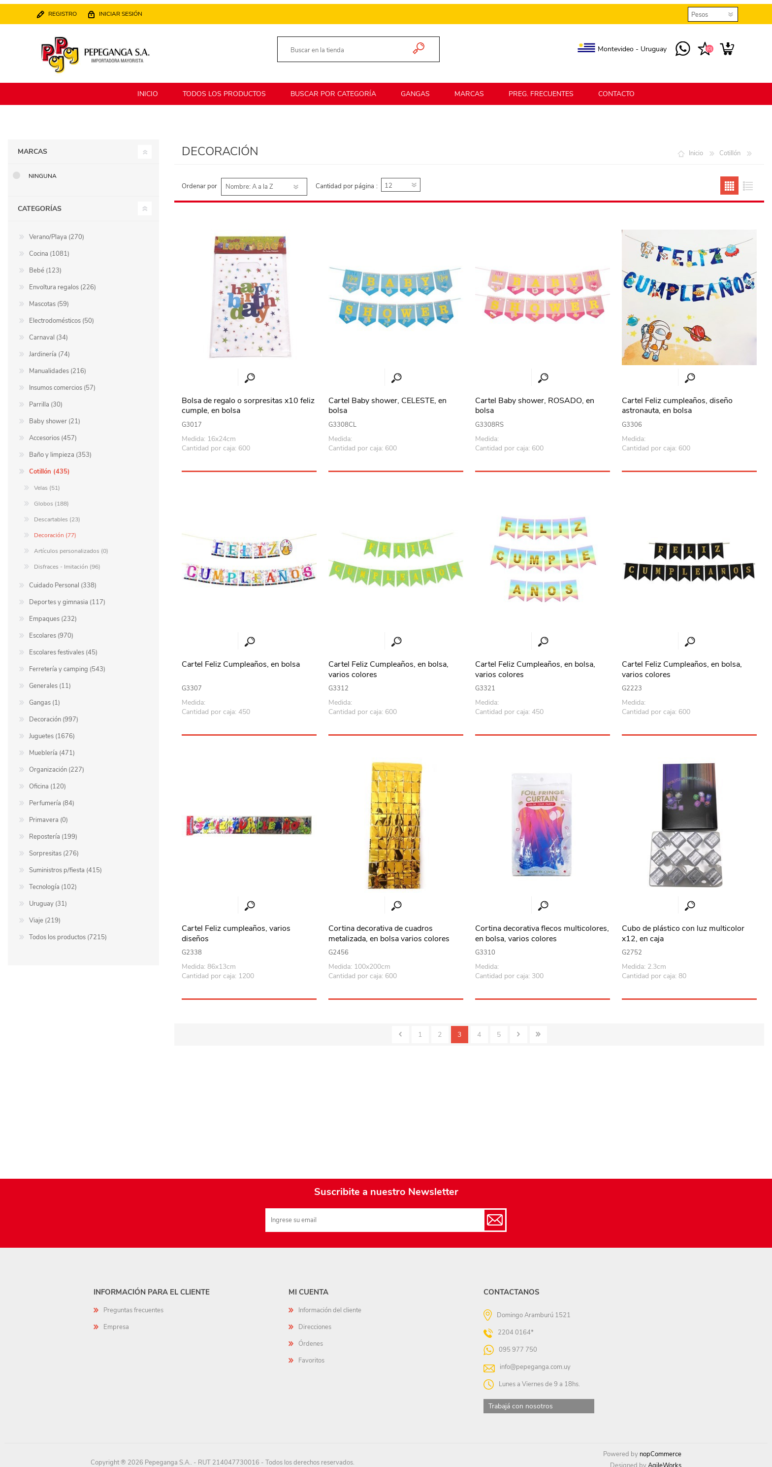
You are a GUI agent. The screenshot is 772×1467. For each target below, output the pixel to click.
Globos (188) (51, 498)
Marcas (32, 145)
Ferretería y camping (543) (67, 663)
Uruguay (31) (48, 897)
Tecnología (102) (53, 881)
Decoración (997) (53, 713)
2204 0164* (516, 1326)
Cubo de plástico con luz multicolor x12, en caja (683, 928)
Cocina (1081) (49, 247)
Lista (748, 180)
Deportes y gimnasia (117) (67, 596)
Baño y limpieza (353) (60, 448)
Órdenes (310, 1337)
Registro (67, 11)
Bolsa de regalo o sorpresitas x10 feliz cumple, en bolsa (248, 400)
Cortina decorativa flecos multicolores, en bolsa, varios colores (542, 928)
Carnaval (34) (48, 331)
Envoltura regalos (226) (62, 281)
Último (538, 1028)
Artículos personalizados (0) (71, 545)
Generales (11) (50, 680)
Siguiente (518, 1028)
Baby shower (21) (54, 415)
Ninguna (43, 170)
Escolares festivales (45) (63, 646)
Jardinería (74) (49, 348)
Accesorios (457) (53, 432)
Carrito (722, 46)
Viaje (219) (45, 914)
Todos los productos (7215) (68, 931)
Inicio (696, 147)
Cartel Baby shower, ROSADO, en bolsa (534, 400)
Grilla (729, 180)
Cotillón (729, 147)
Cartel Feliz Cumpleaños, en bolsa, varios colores (388, 663)
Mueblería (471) (52, 747)
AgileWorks (664, 1459)
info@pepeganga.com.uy (535, 1361)
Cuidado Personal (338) (62, 579)
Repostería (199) (53, 830)
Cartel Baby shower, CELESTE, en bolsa (387, 400)
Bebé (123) (45, 264)
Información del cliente (329, 1304)
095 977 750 (678, 46)
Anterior (400, 1028)
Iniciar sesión (125, 11)
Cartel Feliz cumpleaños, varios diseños (236, 928)
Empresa (116, 1321)
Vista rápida (249, 372)
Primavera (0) (48, 814)
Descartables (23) (57, 513)
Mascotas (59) (49, 298)
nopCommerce (660, 1448)
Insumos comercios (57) (62, 381)
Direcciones (314, 1321)
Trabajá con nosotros (520, 1400)
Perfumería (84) (51, 797)
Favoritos (311, 1354)
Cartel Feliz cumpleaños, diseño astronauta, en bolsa (677, 400)
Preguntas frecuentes (133, 1304)
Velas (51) (47, 482)
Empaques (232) (53, 613)
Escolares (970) (51, 629)
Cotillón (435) (49, 465)
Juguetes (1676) (52, 730)
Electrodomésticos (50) (61, 314)
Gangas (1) (44, 696)
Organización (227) (56, 763)
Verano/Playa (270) (56, 231)
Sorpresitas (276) (54, 847)
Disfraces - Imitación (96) (67, 561)
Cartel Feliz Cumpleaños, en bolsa (241, 658)
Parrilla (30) (46, 398)
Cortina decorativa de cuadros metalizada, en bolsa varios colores (389, 928)
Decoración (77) (55, 529)
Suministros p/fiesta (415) (65, 864)
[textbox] (347, 47)
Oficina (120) (47, 780)
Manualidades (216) (57, 365)
